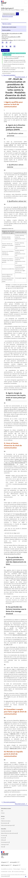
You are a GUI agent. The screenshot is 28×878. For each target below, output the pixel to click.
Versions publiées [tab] (6, 30)
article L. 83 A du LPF (17, 475)
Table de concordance (5, 821)
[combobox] (9, 13)
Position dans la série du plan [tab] (9, 27)
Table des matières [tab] (6, 24)
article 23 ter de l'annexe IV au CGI (15, 553)
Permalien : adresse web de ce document (10, 42)
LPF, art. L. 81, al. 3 (11, 416)
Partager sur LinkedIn (10, 46)
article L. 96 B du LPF (12, 587)
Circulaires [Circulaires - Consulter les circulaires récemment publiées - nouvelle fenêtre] (3, 835)
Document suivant (20, 77)
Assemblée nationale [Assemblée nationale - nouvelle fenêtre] (5, 831)
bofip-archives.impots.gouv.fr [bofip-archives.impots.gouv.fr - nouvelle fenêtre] (7, 825)
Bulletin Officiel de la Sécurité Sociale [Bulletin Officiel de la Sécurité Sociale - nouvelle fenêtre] (8, 833)
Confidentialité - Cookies (6, 871)
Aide (2, 810)
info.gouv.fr (4, 862)
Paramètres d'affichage (19, 871)
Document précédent (9, 75)
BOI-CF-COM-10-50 (20, 463)
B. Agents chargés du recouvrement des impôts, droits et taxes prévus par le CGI (15, 61)
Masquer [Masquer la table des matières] (6, 50)
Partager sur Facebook (2, 46)
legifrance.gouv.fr (5, 865)
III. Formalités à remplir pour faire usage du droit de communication (13, 68)
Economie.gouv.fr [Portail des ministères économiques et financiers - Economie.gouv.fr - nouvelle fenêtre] (4, 842)
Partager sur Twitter (6, 46)
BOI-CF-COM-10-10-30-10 (19, 635)
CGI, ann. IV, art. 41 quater (18, 578)
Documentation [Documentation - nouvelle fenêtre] (4, 823)
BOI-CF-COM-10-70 (9, 464)
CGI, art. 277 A (9, 601)
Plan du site (23, 869)
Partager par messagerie (14, 46)
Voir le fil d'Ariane (4, 19)
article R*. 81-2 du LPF (19, 173)
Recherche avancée (7, 16)
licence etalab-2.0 (4, 876)
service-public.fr (14, 862)
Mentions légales (16, 869)
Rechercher (17, 13)
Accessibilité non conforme (6, 869)
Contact (3, 813)
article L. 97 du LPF (15, 461)
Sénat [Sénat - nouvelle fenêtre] (2, 846)
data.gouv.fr (16, 865)
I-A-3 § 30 (6, 676)
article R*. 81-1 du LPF (19, 207)
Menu (26, 2)
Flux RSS (2, 818)
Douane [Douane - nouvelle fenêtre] (2, 837)
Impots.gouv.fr (4, 844)
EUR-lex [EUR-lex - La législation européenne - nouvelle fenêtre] (2, 840)
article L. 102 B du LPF (18, 771)
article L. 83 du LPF (10, 409)
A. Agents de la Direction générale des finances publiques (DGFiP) (14, 57)
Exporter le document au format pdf (2, 42)
